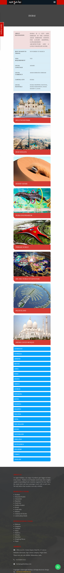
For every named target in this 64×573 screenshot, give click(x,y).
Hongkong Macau (20, 539)
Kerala (17, 507)
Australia (18, 353)
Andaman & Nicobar (21, 513)
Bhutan (17, 364)
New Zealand (19, 424)
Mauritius (18, 537)
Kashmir (17, 494)
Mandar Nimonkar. (23, 572)
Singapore (18, 449)
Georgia (17, 389)
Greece (17, 384)
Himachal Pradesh (20, 497)
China (16, 369)
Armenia (17, 359)
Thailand (17, 459)
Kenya (16, 399)
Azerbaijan (18, 348)
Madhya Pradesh (20, 505)
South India (18, 509)
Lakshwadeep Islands (21, 516)
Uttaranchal (18, 499)
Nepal (16, 419)
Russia (16, 429)
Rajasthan (18, 501)
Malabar (17, 511)
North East (18, 503)
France (17, 379)
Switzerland (19, 434)
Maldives (17, 409)
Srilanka (17, 535)
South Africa (19, 444)
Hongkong (18, 394)
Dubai (16, 374)
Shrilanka (18, 439)
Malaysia (17, 414)
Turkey (17, 454)
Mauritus (17, 404)
